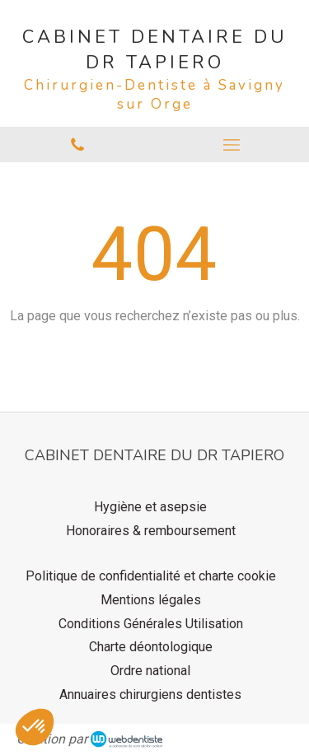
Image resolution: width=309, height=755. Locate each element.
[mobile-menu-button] (232, 144)
